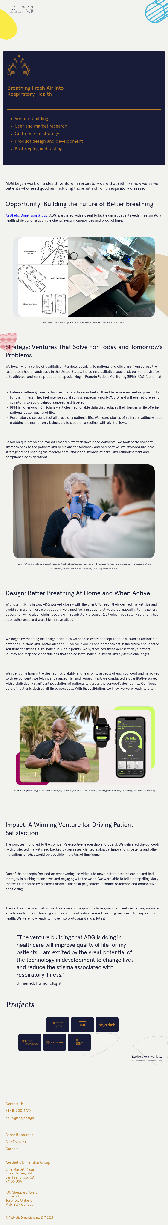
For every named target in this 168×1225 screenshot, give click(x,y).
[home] (21, 9)
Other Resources (19, 1135)
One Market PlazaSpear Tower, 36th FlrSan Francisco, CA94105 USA (23, 1175)
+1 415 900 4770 (18, 1111)
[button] (153, 11)
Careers (12, 1149)
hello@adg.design (20, 1118)
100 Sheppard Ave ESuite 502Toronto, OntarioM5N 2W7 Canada (22, 1198)
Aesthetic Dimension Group (27, 215)
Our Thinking (16, 1142)
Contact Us (14, 1104)
